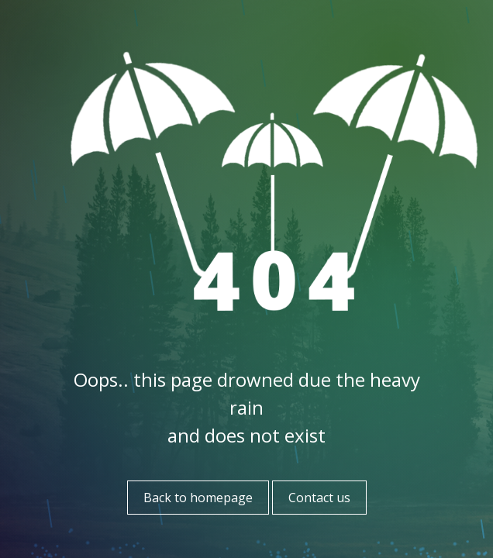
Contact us (319, 497)
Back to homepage (198, 497)
